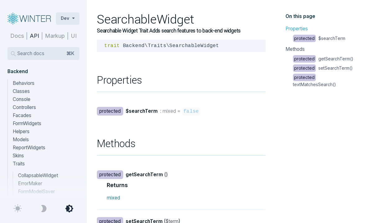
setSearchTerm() (323, 68)
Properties (296, 29)
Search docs (45, 54)
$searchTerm (319, 38)
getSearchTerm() (323, 58)
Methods (295, 49)
